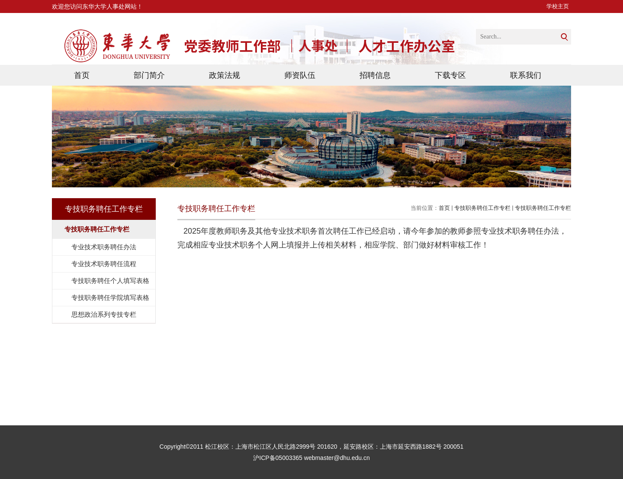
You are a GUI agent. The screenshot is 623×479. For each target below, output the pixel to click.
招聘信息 (375, 75)
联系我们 (525, 75)
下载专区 (450, 75)
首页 (82, 75)
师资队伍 (299, 75)
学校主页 (557, 6)
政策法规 (224, 75)
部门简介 (149, 75)
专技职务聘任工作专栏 (482, 208)
